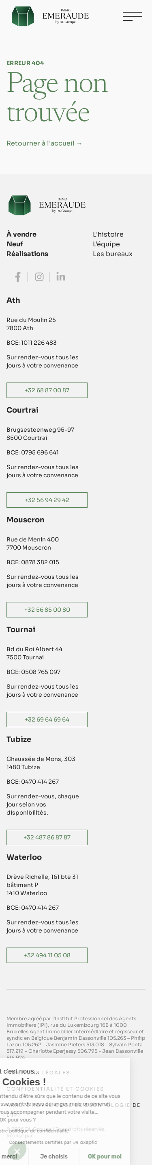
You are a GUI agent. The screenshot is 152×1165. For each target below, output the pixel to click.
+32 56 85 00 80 (47, 609)
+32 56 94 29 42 (47, 500)
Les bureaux (113, 254)
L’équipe (106, 244)
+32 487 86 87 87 (47, 837)
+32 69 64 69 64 (47, 719)
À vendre (21, 234)
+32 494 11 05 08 (47, 955)
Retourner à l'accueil (44, 143)
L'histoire (108, 234)
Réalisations (27, 254)
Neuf (14, 244)
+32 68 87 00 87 (47, 390)
